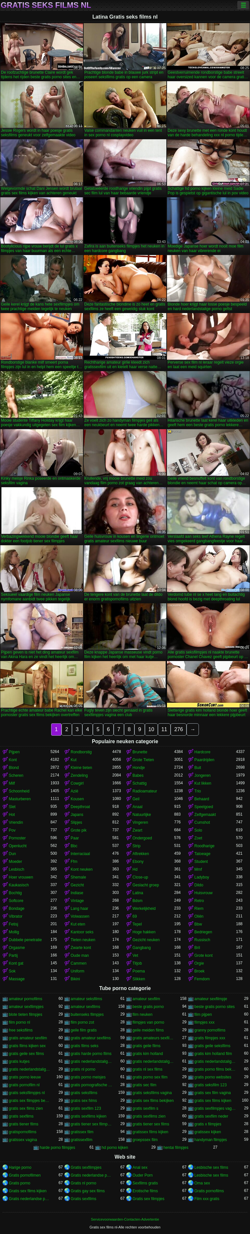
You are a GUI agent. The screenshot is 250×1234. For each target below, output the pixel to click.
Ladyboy (201, 877)
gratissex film (82, 1132)
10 (151, 729)
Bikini (75, 979)
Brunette (139, 752)
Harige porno (20, 1167)
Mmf (198, 869)
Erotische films (145, 1191)
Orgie (199, 963)
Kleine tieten (81, 767)
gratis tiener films (23, 1124)
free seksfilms (21, 1030)
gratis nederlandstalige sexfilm (215, 1061)
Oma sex (202, 1183)
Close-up (140, 877)
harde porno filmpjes (57, 1147)
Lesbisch (16, 869)
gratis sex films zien (26, 1108)
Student (201, 861)
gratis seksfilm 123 (210, 1085)
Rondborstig (81, 752)
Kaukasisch (19, 885)
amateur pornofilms (25, 999)
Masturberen (20, 799)
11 (164, 729)
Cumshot (202, 822)
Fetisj (13, 924)
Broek (199, 971)
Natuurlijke (141, 814)
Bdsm (137, 900)
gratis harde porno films (91, 1053)
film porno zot (82, 1022)
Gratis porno (19, 1183)
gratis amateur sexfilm (28, 1038)
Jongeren (202, 775)
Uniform (77, 971)
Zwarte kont (81, 947)
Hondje (138, 767)
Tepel (137, 924)
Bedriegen (203, 932)
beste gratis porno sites (214, 1006)
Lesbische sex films (211, 1167)
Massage (17, 979)
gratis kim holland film (213, 1053)
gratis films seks (84, 1046)
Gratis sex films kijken (28, 1191)
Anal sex (139, 1167)
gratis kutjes (19, 1061)
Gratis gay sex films (88, 1191)
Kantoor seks (82, 932)
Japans (77, 814)
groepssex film (145, 1139)
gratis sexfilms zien (148, 1116)
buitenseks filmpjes (87, 1014)
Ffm (74, 861)
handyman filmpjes (210, 1139)
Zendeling (79, 775)
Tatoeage (202, 853)
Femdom (202, 979)
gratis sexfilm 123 (86, 1108)
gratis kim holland (147, 1053)
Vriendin (16, 822)
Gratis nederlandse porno (91, 1175)
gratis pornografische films (91, 1085)
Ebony (138, 861)
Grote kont (203, 955)
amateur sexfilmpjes (26, 1006)
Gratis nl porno (83, 1183)
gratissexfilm (81, 1139)
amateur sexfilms (85, 1006)
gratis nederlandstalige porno (91, 1061)
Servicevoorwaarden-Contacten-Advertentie (125, 1219)
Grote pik (79, 830)
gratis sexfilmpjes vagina (215, 1108)
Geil (135, 799)
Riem (198, 908)
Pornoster (17, 838)
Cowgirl (77, 783)
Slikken (138, 979)
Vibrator (15, 916)
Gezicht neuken (146, 940)
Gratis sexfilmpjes (86, 1167)
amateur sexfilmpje (210, 999)
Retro (199, 900)
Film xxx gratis (206, 1198)
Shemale (78, 877)
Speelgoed (203, 807)
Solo (198, 830)
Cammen (79, 963)
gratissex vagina (23, 1139)
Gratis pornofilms (209, 1191)
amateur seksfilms (86, 999)
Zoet (198, 838)
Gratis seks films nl (46, 5)
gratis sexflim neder (211, 1116)
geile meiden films (148, 1030)
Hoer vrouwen (21, 877)
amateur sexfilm (146, 999)
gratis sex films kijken (212, 1100)
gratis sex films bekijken (153, 1100)
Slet (12, 807)
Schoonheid (19, 791)
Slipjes (76, 822)
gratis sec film (144, 1085)
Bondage (16, 908)
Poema (138, 971)
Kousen (77, 799)
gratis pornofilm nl (24, 1085)
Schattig (139, 783)
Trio (197, 791)
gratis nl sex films (147, 1069)
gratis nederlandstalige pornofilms (153, 1061)
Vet (135, 955)
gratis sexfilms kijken (88, 1116)
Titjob (137, 963)
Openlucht (18, 846)
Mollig (14, 932)
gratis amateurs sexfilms (153, 1038)
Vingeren (140, 822)
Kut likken (202, 783)
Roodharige (204, 846)
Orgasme (17, 947)
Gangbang (141, 947)
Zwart (137, 830)
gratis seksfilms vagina (152, 1093)
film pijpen (203, 1014)
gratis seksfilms (84, 1093)
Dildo (198, 885)
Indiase (77, 893)
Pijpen (14, 752)
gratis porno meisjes (88, 1077)
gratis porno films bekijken (215, 1069)
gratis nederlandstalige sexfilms (29, 1069)
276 (178, 729)
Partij (13, 955)
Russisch (202, 940)
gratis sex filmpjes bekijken (29, 1100)
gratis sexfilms (21, 1116)
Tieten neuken (83, 940)
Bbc (74, 846)
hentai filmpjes (175, 1147)
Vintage (77, 900)
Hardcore (202, 752)
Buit (197, 767)
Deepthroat (80, 807)
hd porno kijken (115, 1147)
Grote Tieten (143, 760)
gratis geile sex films (26, 1053)
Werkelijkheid (144, 908)
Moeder (15, 861)
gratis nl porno (83, 1069)
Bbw (198, 924)
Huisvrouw (203, 893)
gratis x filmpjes (207, 1124)
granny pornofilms (209, 1030)
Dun (12, 853)
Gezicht (77, 885)
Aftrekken (140, 853)
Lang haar (79, 908)
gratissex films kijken (150, 1132)
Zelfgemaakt (205, 814)
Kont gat (16, 963)
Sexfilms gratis (145, 1183)
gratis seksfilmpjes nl (27, 1093)
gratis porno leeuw (25, 1077)
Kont (13, 760)
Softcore (16, 900)
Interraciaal (80, 853)
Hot (12, 814)
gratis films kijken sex (27, 1046)
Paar (75, 838)
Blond (14, 767)
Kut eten (78, 924)
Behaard (201, 799)
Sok (12, 971)
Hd (134, 869)
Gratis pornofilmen (25, 1175)
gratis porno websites (212, 1077)
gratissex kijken (207, 1132)
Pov (12, 830)
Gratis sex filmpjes (148, 1198)
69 (134, 916)
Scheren (16, 775)
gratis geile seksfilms (212, 1046)
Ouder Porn (142, 1175)
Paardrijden (204, 760)
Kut (73, 760)
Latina (137, 893)
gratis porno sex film (149, 1077)
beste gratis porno (148, 1006)
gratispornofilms (22, 1132)
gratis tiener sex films (150, 1124)
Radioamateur (144, 791)
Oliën (198, 916)
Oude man (80, 955)
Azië (74, 791)
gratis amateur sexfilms (91, 1038)
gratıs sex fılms (84, 1100)
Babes (138, 775)
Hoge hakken (144, 932)
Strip (136, 846)
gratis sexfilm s (145, 1108)
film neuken (142, 1014)
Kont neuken (81, 869)
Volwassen (80, 916)
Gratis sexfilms (83, 1198)
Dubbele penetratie (25, 940)
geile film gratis (84, 1030)
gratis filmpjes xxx (209, 1038)
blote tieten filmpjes (25, 1014)
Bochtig (15, 893)
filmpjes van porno (148, 1022)
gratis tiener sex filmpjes (91, 1124)
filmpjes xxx (204, 1022)
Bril (197, 947)
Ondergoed (142, 838)
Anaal (137, 807)
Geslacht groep (145, 885)
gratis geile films (146, 1046)
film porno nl (19, 1022)
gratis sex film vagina (212, 1093)
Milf (12, 783)
